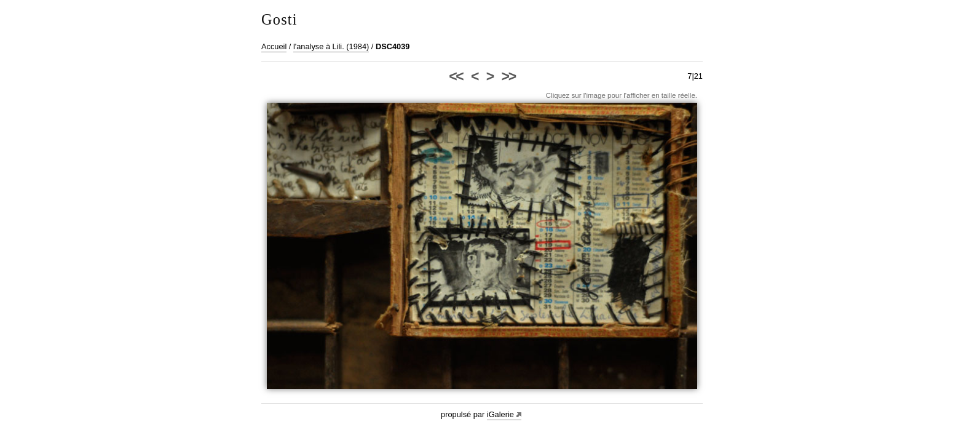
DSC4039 (393, 46)
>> (508, 76)
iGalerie (500, 414)
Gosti (279, 19)
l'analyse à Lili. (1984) (331, 46)
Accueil (273, 46)
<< (455, 76)
